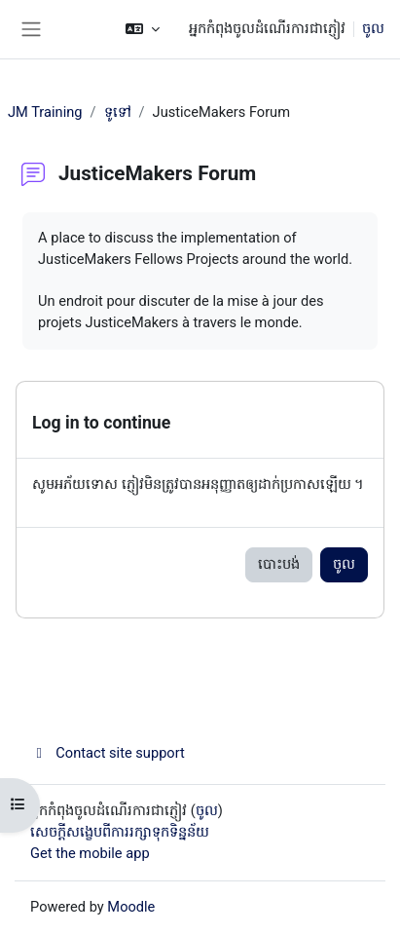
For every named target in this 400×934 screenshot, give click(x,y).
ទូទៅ (117, 112)
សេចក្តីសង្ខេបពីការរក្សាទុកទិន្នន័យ (119, 832)
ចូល (373, 28)
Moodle (131, 906)
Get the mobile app (90, 853)
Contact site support (107, 753)
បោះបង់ (279, 564)
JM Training (45, 112)
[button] (142, 29)
